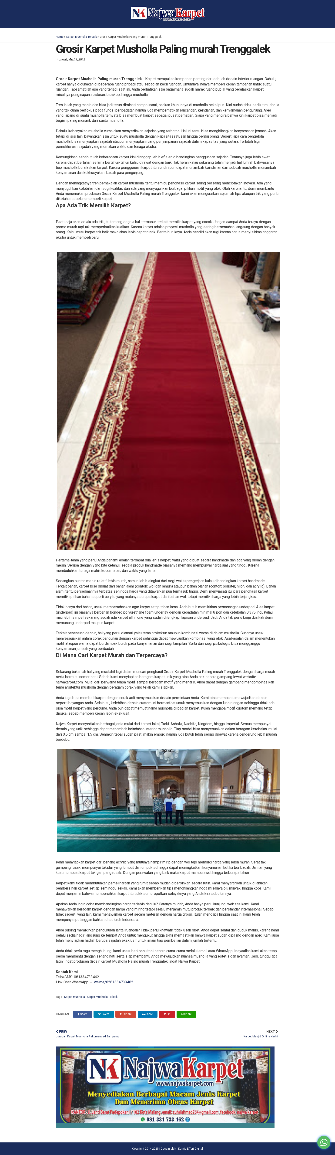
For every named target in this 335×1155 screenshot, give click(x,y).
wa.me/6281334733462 (113, 982)
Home (60, 36)
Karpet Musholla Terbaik (81, 36)
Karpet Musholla (75, 997)
